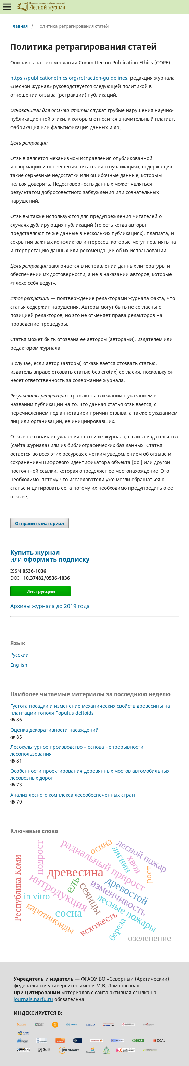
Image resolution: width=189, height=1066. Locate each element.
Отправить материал (39, 523)
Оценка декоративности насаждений (54, 730)
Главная (19, 26)
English (18, 665)
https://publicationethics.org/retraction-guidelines (68, 78)
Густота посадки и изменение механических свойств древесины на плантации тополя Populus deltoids (90, 709)
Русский (19, 654)
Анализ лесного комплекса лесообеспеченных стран (72, 795)
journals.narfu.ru (33, 999)
